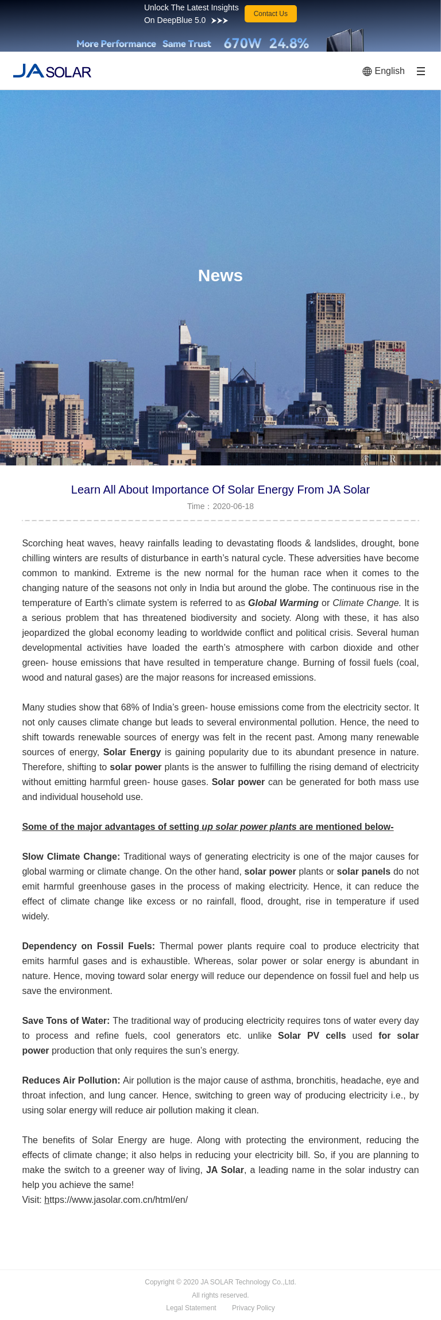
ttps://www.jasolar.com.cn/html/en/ (118, 1200)
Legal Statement (191, 1308)
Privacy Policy (253, 1308)
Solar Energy (132, 752)
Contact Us (271, 14)
